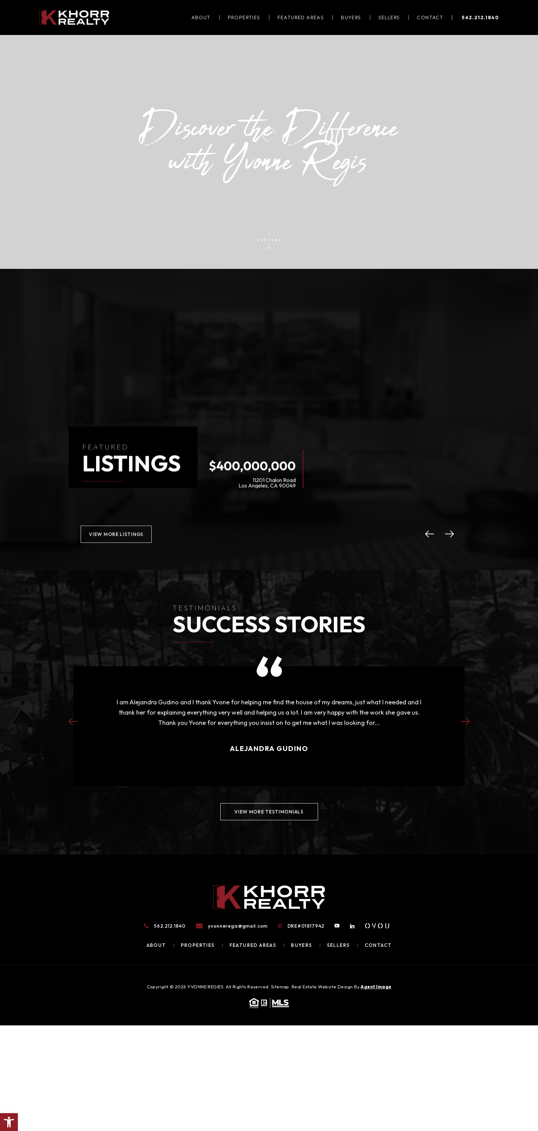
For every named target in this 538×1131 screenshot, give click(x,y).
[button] (9, 1122)
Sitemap (280, 986)
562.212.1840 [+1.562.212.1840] (480, 17)
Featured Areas (301, 17)
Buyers (351, 17)
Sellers (389, 17)
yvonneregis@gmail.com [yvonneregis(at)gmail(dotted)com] (238, 926)
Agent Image (376, 986)
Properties (244, 17)
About (201, 17)
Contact (430, 17)
